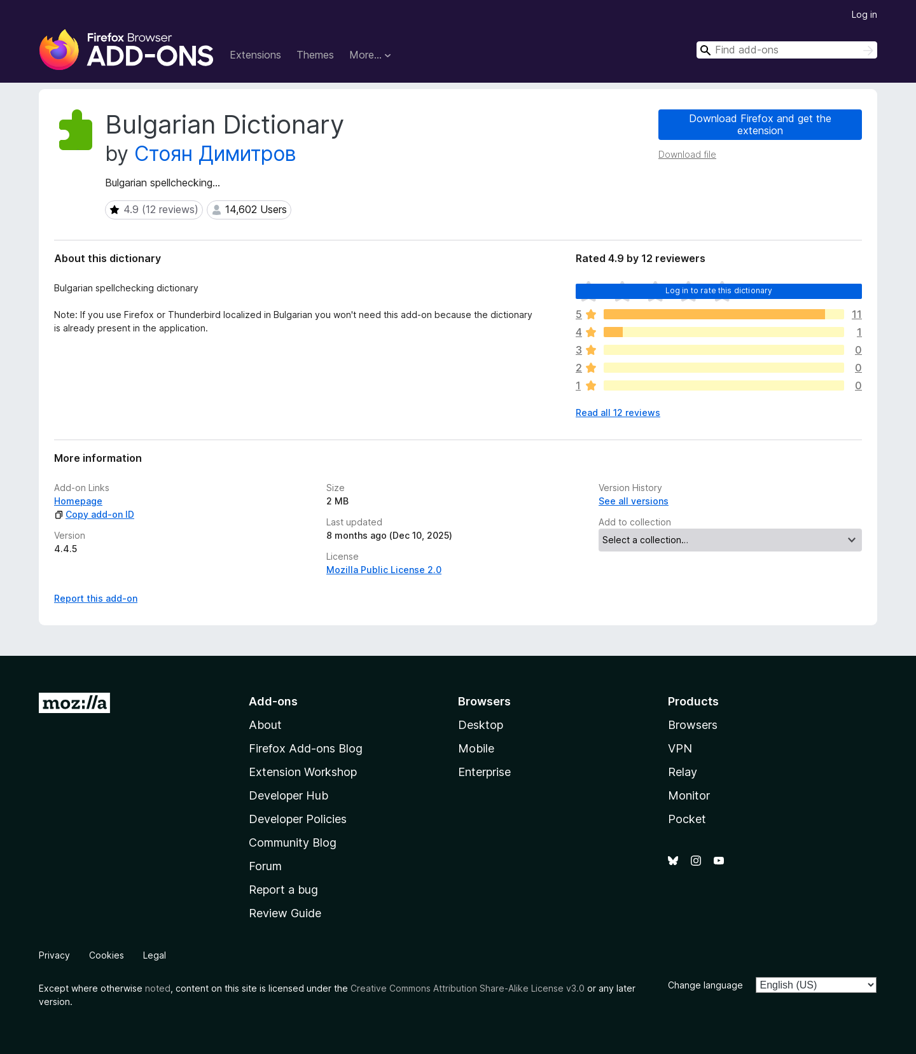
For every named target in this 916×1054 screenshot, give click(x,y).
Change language (705, 985)
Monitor (689, 795)
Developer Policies (298, 819)
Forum (265, 866)
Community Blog (293, 842)
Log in (864, 14)
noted (157, 988)
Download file (687, 154)
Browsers (693, 725)
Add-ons (273, 701)
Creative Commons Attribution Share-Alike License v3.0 (467, 988)
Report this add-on (95, 598)
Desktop (480, 725)
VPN (680, 748)
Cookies (106, 955)
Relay (682, 772)
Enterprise (484, 772)
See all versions (634, 501)
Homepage (78, 501)
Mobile (476, 748)
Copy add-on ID (94, 514)
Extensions (255, 54)
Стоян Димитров (215, 153)
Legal (154, 955)
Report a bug (283, 889)
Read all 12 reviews (618, 412)
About (265, 725)
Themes (315, 54)
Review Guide (285, 913)
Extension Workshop (303, 772)
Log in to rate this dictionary (719, 290)
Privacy (54, 955)
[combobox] (787, 50)
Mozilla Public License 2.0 (383, 569)
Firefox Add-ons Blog (306, 748)
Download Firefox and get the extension (760, 124)
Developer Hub (288, 795)
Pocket (687, 819)
